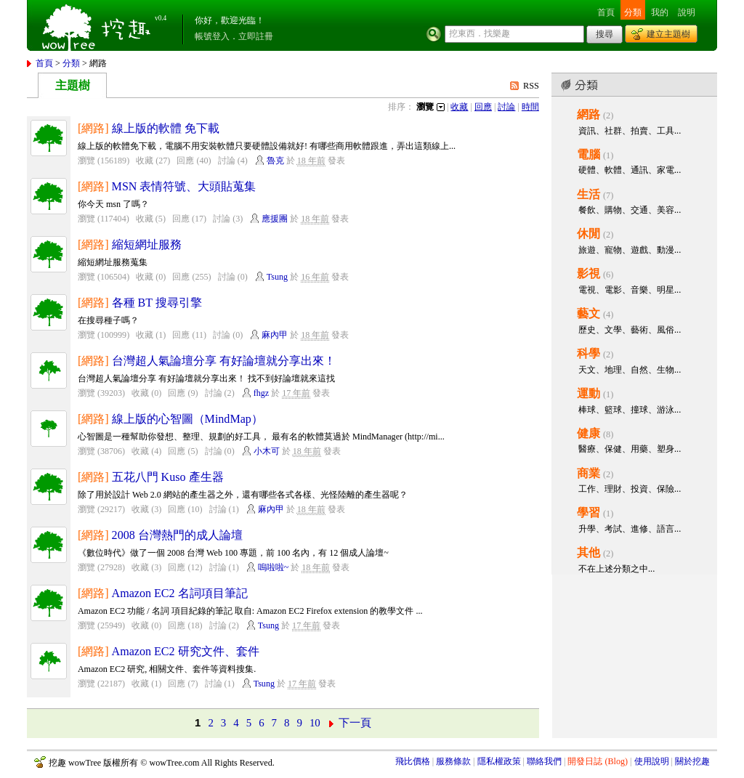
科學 (588, 353)
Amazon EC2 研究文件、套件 (185, 651)
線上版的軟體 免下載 (165, 128)
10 (315, 723)
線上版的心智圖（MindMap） (187, 419)
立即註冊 (255, 36)
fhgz (261, 393)
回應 (483, 107)
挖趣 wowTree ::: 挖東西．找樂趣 (98, 25)
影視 (588, 273)
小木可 (267, 451)
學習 (588, 512)
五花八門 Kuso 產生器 (168, 477)
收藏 (459, 107)
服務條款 (453, 761)
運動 (588, 393)
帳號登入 (212, 36)
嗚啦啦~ (273, 567)
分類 (633, 12)
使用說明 (651, 761)
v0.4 (160, 18)
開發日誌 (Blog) (597, 761)
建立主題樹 (668, 34)
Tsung (277, 277)
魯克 (275, 160)
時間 (530, 107)
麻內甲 (275, 335)
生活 (588, 194)
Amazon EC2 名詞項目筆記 (180, 593)
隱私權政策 (499, 761)
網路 (588, 114)
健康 (588, 433)
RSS (531, 86)
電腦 (588, 154)
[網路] (93, 128)
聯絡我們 (544, 761)
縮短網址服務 (147, 244)
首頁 (606, 12)
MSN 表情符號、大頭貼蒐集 (184, 186)
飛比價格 (412, 761)
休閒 (588, 233)
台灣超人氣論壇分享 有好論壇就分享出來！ (224, 360)
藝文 (588, 313)
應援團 (275, 219)
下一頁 (355, 723)
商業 (588, 473)
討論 (506, 107)
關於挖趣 (692, 761)
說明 (686, 12)
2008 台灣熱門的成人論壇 (177, 535)
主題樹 (72, 85)
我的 (659, 12)
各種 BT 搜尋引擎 (157, 302)
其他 (588, 552)
